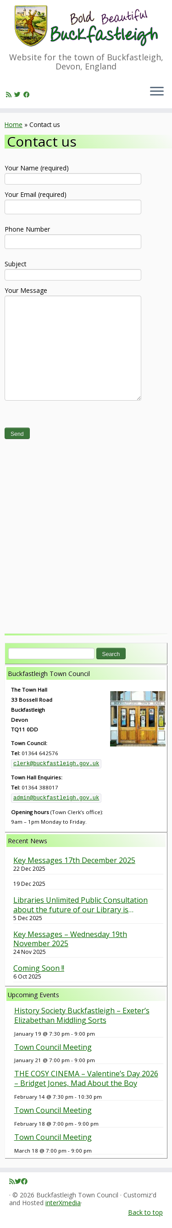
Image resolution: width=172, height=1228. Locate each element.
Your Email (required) (73, 201)
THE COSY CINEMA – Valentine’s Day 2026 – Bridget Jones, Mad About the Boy (86, 1078)
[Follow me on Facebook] (28, 94)
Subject (73, 268)
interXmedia (63, 1203)
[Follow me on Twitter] (18, 94)
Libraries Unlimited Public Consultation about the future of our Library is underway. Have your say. (80, 905)
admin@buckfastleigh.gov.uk (56, 798)
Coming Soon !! (38, 968)
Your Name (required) (73, 173)
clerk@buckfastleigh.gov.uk (56, 764)
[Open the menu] (157, 92)
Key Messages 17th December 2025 (74, 860)
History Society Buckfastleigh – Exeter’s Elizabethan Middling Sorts (82, 1015)
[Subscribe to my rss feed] (10, 94)
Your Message (73, 320)
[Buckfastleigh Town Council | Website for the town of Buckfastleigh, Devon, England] (86, 26)
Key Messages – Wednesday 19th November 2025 (70, 939)
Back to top (145, 1212)
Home (13, 124)
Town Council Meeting (53, 1047)
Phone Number (73, 236)
